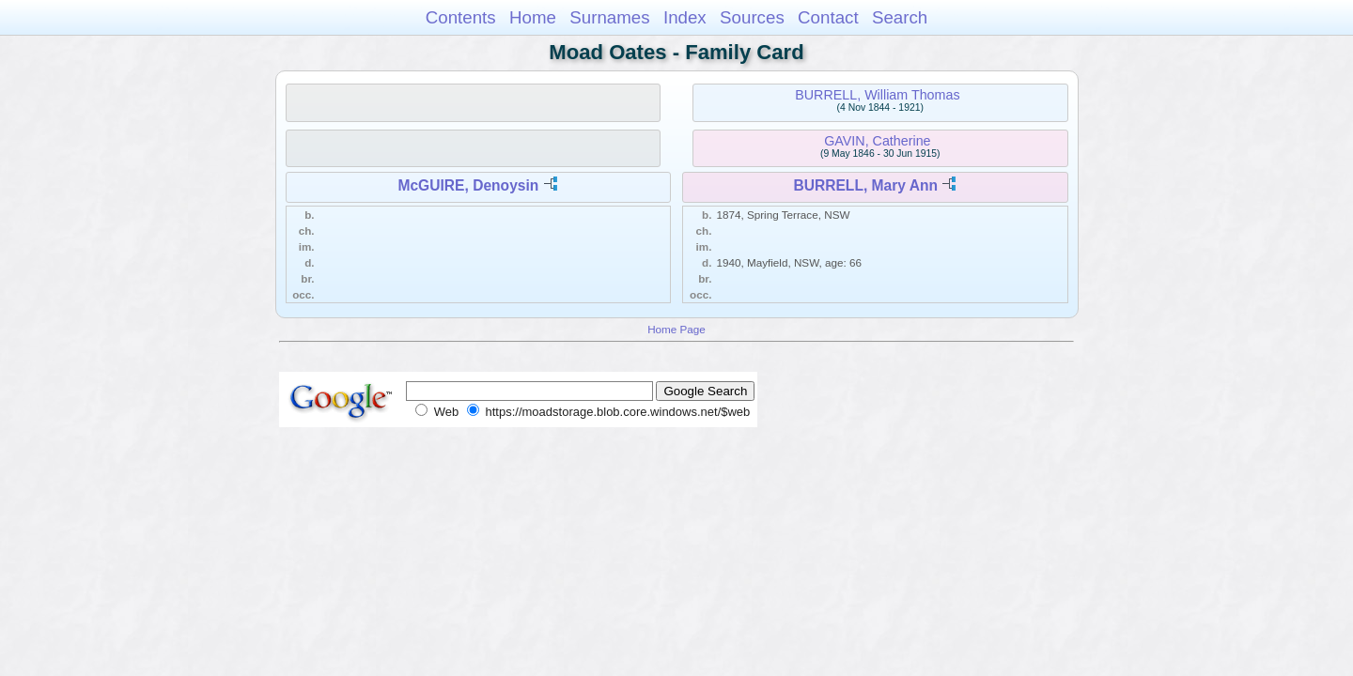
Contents (461, 17)
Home (532, 17)
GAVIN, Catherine (877, 140)
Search (899, 17)
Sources (752, 17)
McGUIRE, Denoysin (467, 185)
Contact (828, 17)
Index (685, 17)
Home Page (676, 329)
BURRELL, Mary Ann (865, 185)
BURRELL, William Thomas (877, 94)
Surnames (609, 17)
